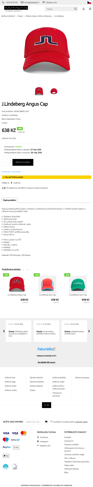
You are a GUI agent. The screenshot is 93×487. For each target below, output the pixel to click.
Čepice (20, 16)
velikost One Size (9, 138)
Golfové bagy (10, 381)
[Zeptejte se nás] (49, 2)
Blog (66, 472)
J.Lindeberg (59, 16)
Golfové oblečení (8, 16)
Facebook (16, 183)
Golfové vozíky (11, 390)
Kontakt (67, 437)
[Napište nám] (29, 2)
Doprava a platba (71, 444)
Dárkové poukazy (82, 377)
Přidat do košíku (23, 162)
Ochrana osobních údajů (74, 454)
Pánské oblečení (36, 377)
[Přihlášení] (84, 9)
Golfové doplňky (59, 377)
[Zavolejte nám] (10, 2)
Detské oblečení (36, 386)
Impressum (68, 441)
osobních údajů (81, 421)
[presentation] (23, 269)
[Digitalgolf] (46, 405)
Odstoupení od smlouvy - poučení (74, 449)
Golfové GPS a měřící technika (58, 387)
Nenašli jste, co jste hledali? (11, 172)
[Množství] (7, 162)
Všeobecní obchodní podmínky (76, 461)
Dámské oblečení (37, 381)
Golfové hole (10, 377)
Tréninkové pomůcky (56, 394)
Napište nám (45, 445)
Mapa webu (69, 465)
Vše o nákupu (70, 458)
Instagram (44, 441)
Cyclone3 (56, 485)
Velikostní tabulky (71, 468)
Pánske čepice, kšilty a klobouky (39, 16)
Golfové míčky (10, 386)
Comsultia (67, 485)
